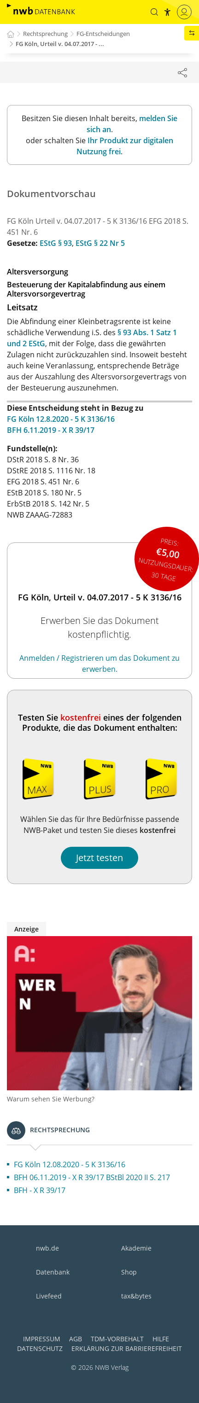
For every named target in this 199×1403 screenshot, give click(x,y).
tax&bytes (136, 1296)
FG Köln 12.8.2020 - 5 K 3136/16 (61, 419)
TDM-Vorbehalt (117, 1338)
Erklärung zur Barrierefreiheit (126, 1348)
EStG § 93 (56, 243)
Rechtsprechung (45, 33)
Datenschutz (40, 1348)
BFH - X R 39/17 (39, 1190)
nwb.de (47, 1248)
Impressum (41, 1338)
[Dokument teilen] (182, 72)
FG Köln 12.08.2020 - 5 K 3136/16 (69, 1164)
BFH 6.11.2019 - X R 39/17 (50, 430)
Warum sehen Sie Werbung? (50, 1098)
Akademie (136, 1248)
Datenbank (53, 1272)
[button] (154, 12)
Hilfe (160, 1338)
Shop (129, 1272)
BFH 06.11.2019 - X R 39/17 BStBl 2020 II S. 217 (92, 1177)
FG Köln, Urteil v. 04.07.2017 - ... (60, 44)
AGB (75, 1338)
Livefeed (49, 1296)
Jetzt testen (99, 857)
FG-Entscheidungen (103, 33)
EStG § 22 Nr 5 (100, 243)
